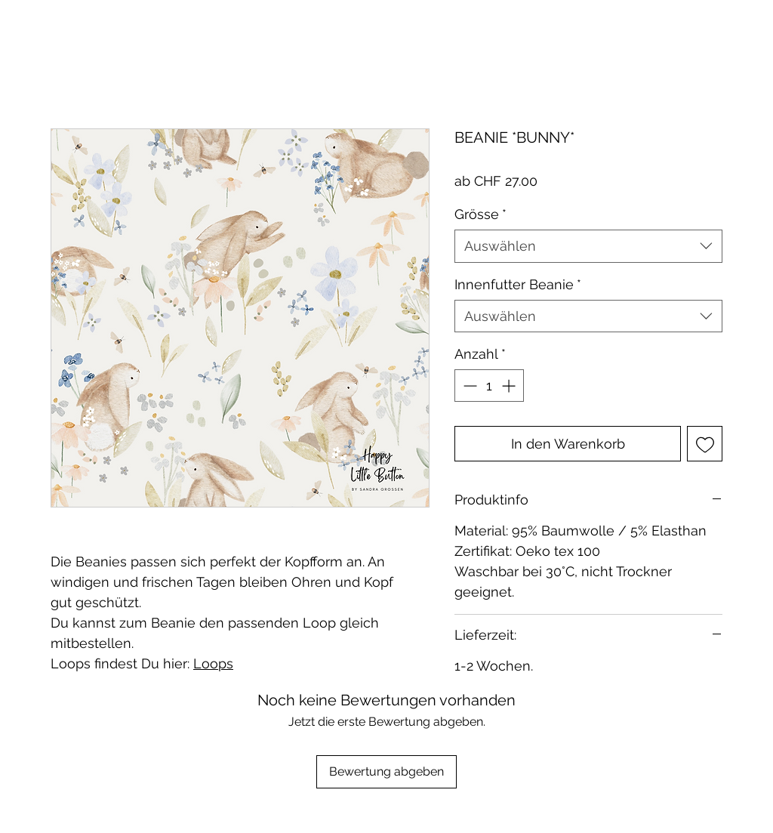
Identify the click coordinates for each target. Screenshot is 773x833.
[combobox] (588, 246)
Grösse (480, 214)
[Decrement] (468, 385)
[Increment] (510, 385)
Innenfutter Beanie (517, 284)
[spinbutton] (489, 385)
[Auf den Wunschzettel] (704, 443)
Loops (213, 663)
